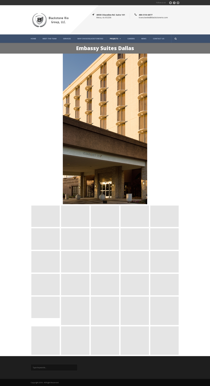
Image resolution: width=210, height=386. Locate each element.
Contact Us (158, 39)
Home (33, 39)
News (143, 39)
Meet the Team (50, 39)
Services (67, 39)
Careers (131, 39)
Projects (114, 39)
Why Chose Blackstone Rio (90, 39)
